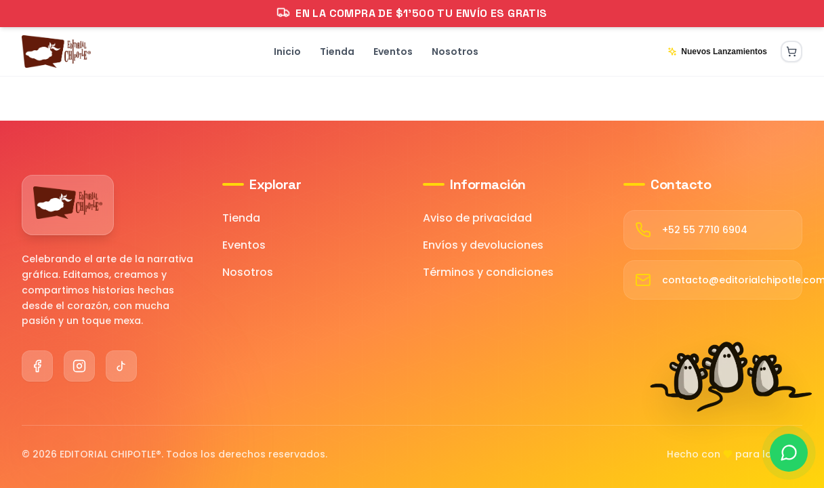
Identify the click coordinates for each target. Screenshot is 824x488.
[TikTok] (121, 366)
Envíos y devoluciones (483, 245)
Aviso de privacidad (477, 218)
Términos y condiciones (488, 272)
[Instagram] (79, 366)
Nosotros (247, 272)
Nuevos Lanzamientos (717, 51)
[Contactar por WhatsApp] (789, 453)
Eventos (244, 245)
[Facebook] (37, 366)
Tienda (241, 218)
